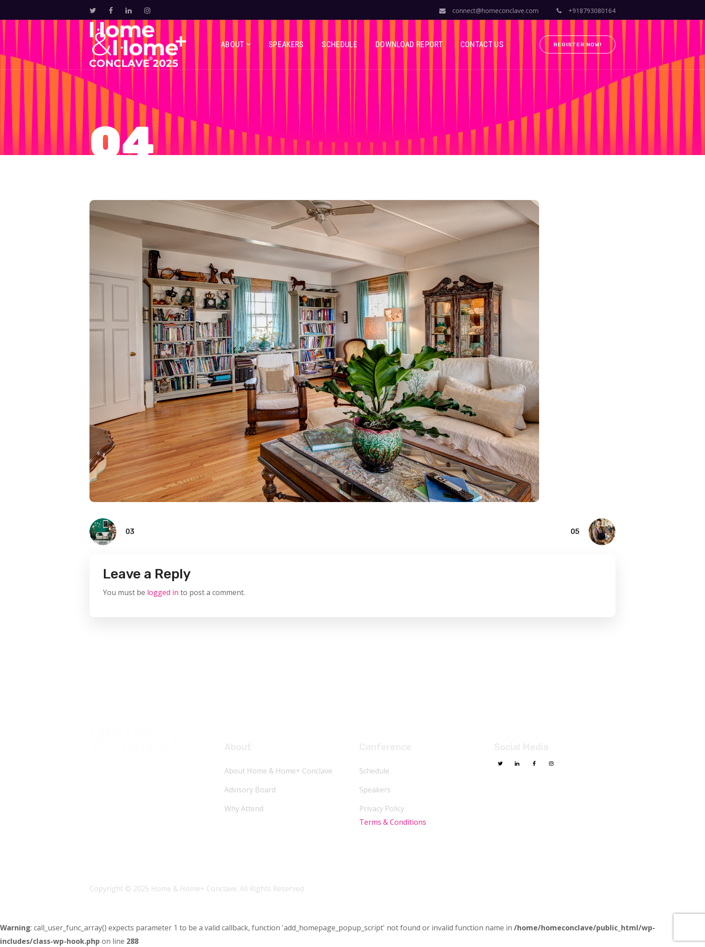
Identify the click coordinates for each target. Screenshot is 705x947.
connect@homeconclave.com (489, 10)
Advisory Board (250, 790)
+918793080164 (586, 10)
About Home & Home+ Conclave (278, 771)
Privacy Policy (381, 809)
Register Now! (577, 44)
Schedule (374, 771)
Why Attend (243, 809)
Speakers (375, 790)
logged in (162, 592)
